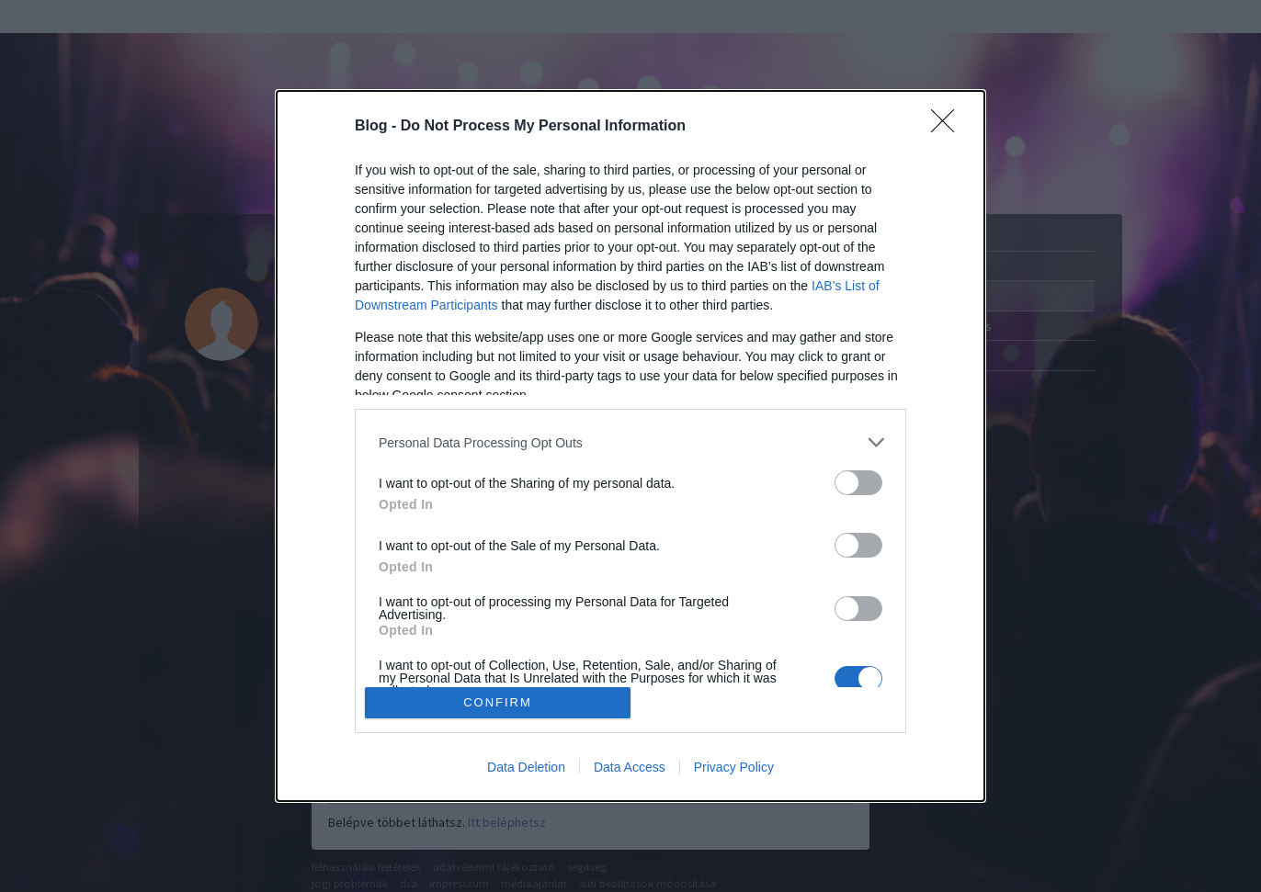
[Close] (948, 126)
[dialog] (630, 445)
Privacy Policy (734, 767)
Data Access (629, 767)
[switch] (858, 482)
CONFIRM (497, 702)
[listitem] (630, 442)
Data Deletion (526, 767)
